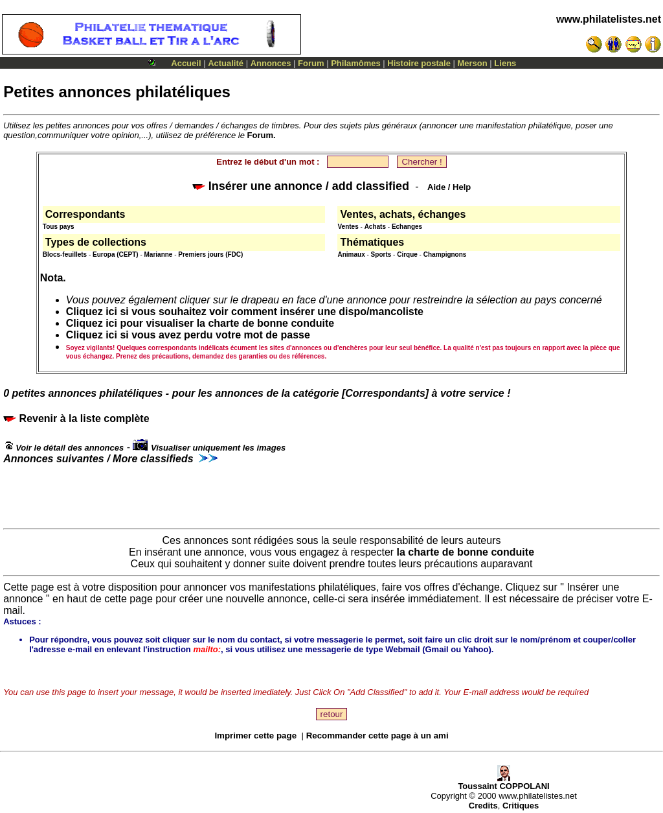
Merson (473, 63)
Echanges (407, 226)
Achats (375, 226)
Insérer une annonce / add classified (300, 186)
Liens (505, 63)
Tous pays (58, 226)
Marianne (158, 254)
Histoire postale (419, 63)
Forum (311, 63)
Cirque (407, 254)
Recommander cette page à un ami (377, 735)
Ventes (347, 226)
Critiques (520, 805)
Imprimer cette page (255, 735)
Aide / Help (449, 187)
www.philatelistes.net (608, 19)
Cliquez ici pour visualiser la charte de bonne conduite (200, 323)
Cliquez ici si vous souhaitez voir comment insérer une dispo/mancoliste (244, 311)
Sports (381, 254)
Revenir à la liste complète (76, 418)
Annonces (271, 63)
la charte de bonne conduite (465, 552)
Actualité (225, 63)
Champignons (445, 254)
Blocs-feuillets (65, 254)
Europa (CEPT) (116, 254)
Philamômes (356, 63)
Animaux (351, 254)
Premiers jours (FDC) (210, 254)
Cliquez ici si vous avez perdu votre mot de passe (188, 334)
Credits (483, 805)
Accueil (186, 63)
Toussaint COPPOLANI (503, 782)
